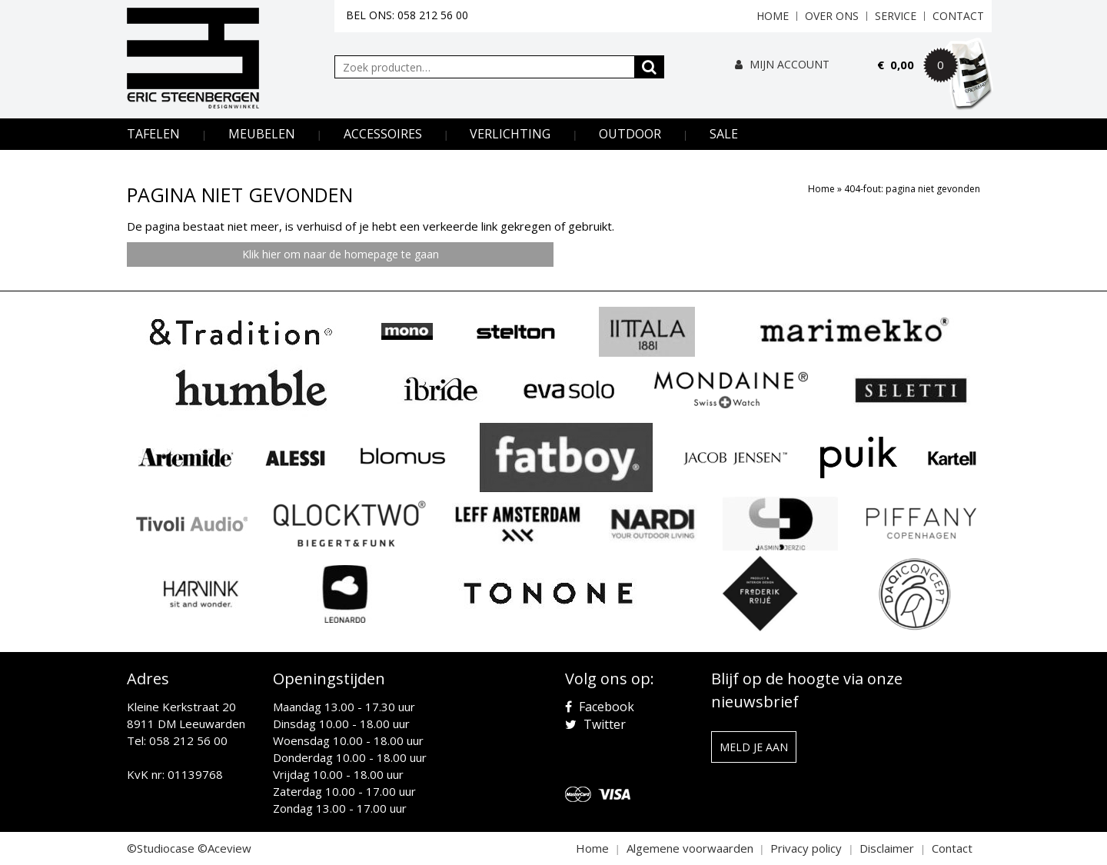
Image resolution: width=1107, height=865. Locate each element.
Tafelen (153, 133)
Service (895, 15)
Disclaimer (886, 848)
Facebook (599, 706)
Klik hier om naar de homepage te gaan (340, 254)
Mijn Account (782, 64)
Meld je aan (754, 747)
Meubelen (261, 133)
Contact (958, 15)
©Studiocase (160, 848)
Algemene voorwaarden (690, 848)
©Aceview (224, 848)
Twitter (595, 724)
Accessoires (383, 133)
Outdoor (630, 133)
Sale (724, 133)
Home (772, 15)
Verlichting (510, 133)
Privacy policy (806, 848)
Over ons (832, 15)
